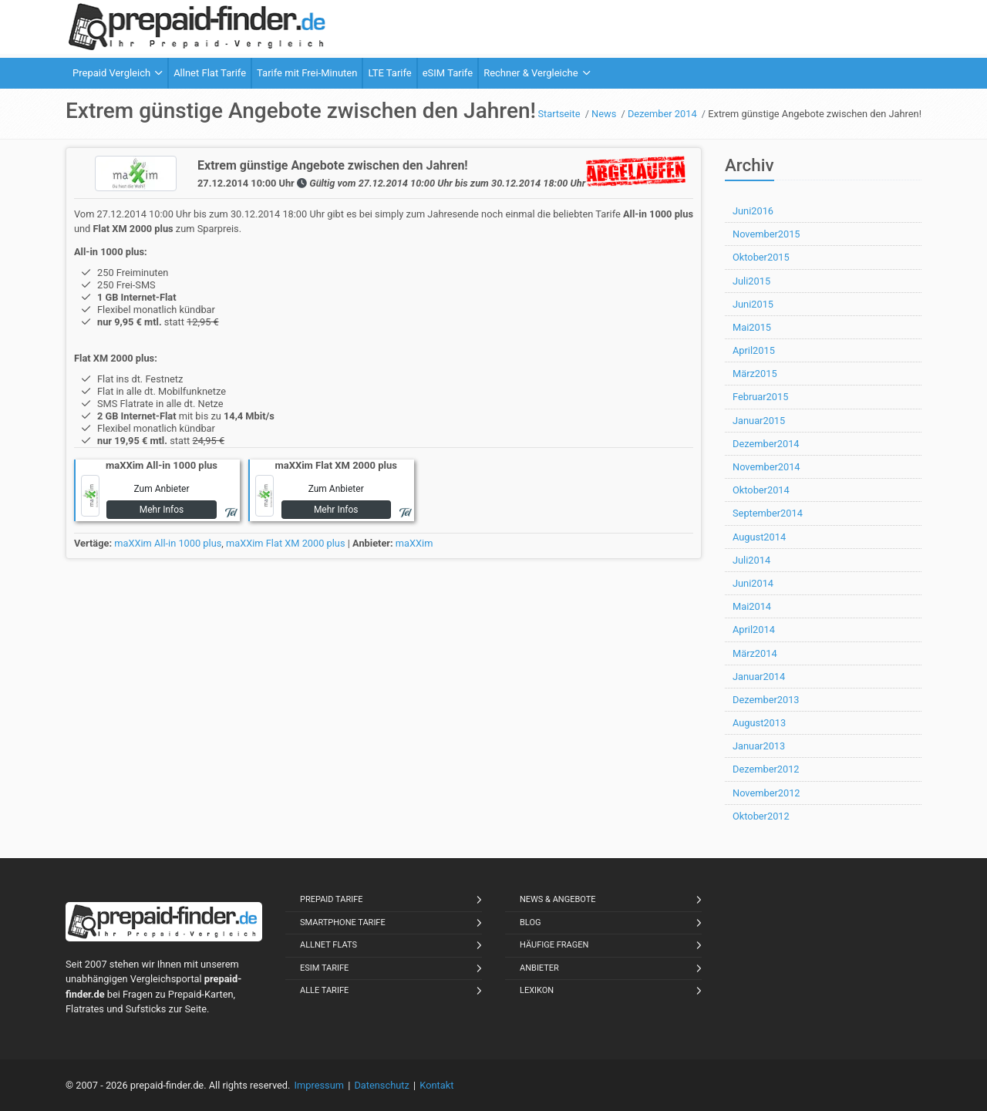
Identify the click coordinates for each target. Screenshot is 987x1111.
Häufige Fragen (554, 945)
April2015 (754, 350)
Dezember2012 (766, 769)
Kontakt (436, 1085)
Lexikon (537, 990)
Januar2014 (759, 676)
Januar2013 (759, 746)
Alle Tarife (324, 990)
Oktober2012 (761, 816)
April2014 (754, 629)
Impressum (319, 1085)
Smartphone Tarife (343, 922)
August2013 (759, 723)
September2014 (768, 513)
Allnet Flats (328, 945)
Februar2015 (760, 396)
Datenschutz (381, 1085)
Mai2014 (752, 606)
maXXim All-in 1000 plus (167, 543)
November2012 (766, 793)
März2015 (755, 373)
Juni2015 (753, 304)
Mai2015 (752, 327)
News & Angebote (558, 899)
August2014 (759, 537)
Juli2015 (751, 281)
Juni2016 (753, 211)
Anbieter (539, 968)
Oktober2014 (761, 490)
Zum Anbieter (161, 488)
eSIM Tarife (324, 968)
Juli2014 (751, 560)
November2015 (766, 234)
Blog (530, 922)
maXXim (414, 543)
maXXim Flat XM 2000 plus (285, 543)
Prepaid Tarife (331, 899)
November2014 (766, 467)
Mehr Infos (162, 509)
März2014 (755, 653)
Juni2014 (753, 583)
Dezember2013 (766, 699)
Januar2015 (759, 420)
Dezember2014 (766, 443)
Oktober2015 (761, 257)
